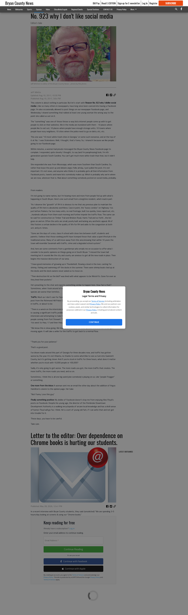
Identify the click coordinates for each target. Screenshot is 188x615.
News (9, 9)
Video (48, 9)
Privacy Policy (95, 304)
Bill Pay (96, 3)
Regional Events (77, 9)
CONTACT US (108, 9)
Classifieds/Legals (60, 9)
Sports (29, 9)
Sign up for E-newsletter (129, 3)
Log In (145, 3)
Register (153, 3)
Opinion (39, 9)
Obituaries (19, 9)
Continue (94, 322)
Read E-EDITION (109, 3)
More (134, 9)
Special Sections (93, 9)
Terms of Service (97, 301)
